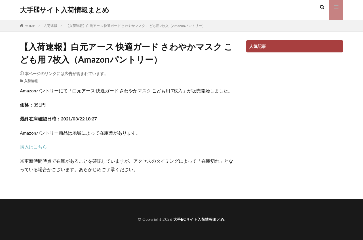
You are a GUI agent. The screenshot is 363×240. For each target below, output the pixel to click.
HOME (30, 26)
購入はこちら (33, 146)
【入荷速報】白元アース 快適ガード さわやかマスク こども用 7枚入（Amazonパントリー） (135, 26)
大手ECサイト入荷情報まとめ (64, 10)
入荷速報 (50, 26)
